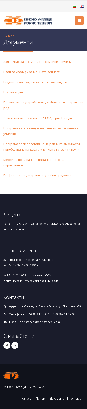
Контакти (75, 398)
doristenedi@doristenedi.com (40, 322)
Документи (57, 398)
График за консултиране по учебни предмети (37, 175)
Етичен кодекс (14, 92)
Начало (8, 36)
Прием (40, 398)
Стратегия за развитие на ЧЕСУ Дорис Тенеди (37, 118)
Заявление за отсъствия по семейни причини (37, 62)
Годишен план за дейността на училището (35, 82)
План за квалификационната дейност (31, 72)
